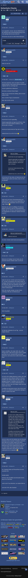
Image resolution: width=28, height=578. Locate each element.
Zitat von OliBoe (14, 153)
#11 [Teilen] (23, 327)
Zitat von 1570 (13, 411)
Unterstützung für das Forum (13, 560)
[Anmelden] (22, 2)
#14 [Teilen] (23, 407)
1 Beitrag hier (11, 27)
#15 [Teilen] (23, 466)
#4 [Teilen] (23, 116)
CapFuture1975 (10, 523)
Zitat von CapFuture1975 (16, 233)
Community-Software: (14, 575)
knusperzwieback (5, 526)
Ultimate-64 (7, 509)
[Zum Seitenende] (26, 569)
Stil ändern (23, 568)
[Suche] (18, 1)
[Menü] (26, 1)
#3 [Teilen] (23, 79)
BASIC (6, 513)
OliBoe (2, 523)
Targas (4, 10)
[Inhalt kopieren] (23, 40)
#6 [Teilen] (23, 196)
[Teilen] (22, 13)
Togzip (17, 523)
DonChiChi (3, 527)
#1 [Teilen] (23, 27)
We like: (13, 533)
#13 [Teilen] (23, 373)
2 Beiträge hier (11, 60)
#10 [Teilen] (23, 307)
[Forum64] (10, 2)
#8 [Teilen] (23, 255)
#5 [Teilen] (23, 149)
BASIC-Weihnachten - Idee (11, 511)
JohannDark (14, 526)
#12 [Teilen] (23, 347)
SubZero (7, 507)
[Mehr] (25, 28)
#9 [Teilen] (23, 276)
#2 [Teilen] (23, 60)
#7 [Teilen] (23, 229)
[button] (25, 13)
